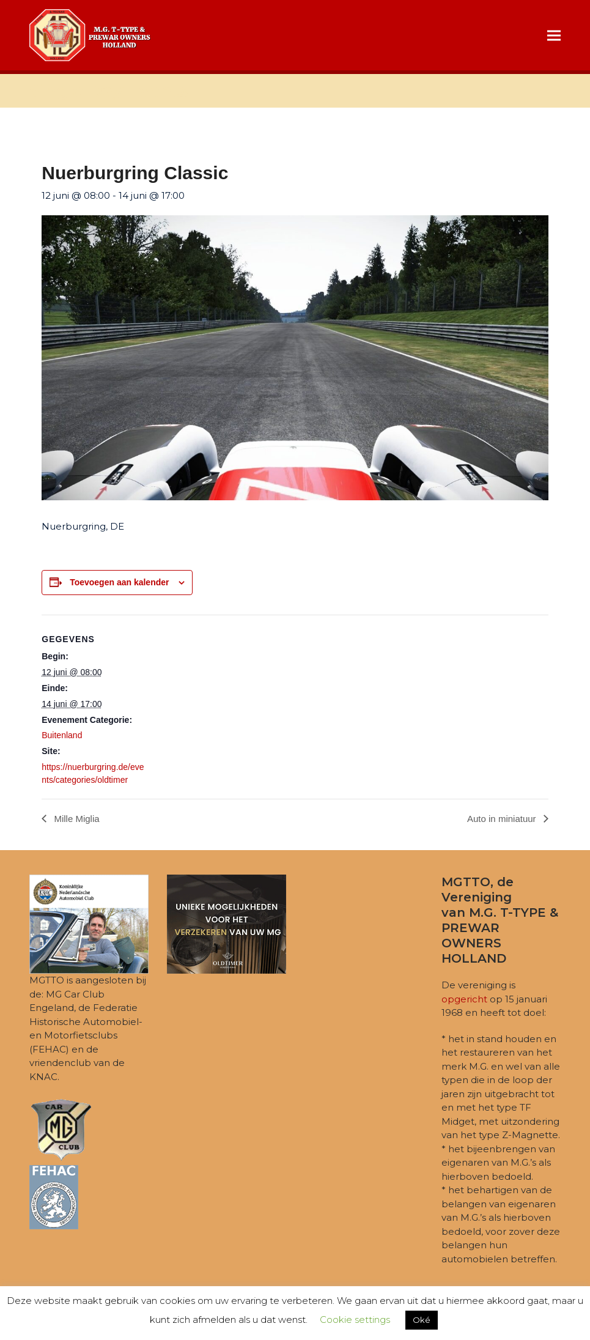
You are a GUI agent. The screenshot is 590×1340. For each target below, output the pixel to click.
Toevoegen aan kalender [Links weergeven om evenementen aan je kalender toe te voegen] (119, 582)
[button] (554, 35)
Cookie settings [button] (355, 1319)
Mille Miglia (75, 818)
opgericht (464, 999)
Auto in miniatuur (503, 818)
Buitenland (62, 735)
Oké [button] (421, 1320)
